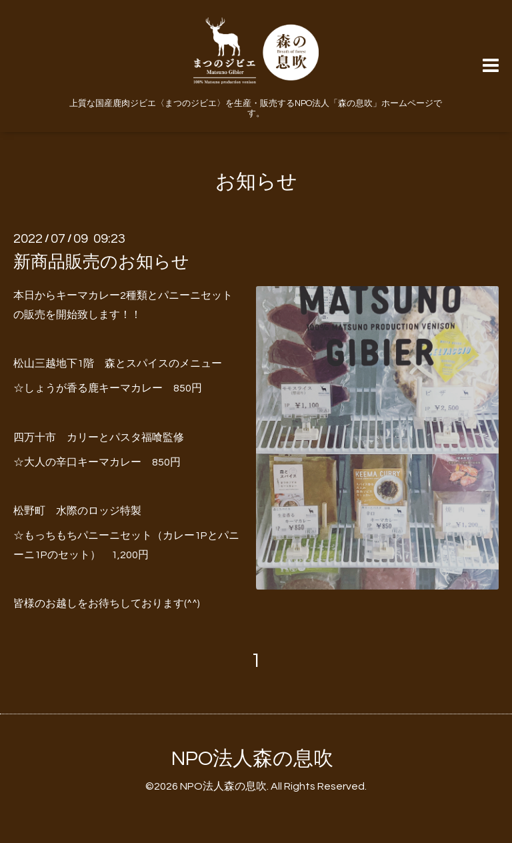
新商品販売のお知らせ (101, 262)
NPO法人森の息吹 (252, 758)
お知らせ (256, 181)
